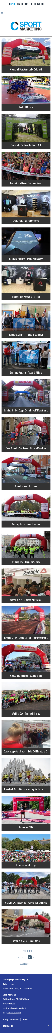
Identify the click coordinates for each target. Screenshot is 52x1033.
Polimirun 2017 (26, 827)
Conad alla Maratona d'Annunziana (26, 675)
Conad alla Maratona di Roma (26, 941)
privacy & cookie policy (11, 1019)
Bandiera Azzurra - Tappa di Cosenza (26, 259)
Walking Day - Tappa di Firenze (26, 713)
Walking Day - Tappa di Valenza (26, 562)
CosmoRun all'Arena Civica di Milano (26, 183)
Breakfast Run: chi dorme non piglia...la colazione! (27, 789)
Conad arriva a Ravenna (26, 486)
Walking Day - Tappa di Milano (26, 524)
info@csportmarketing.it (16, 1008)
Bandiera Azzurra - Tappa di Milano (26, 372)
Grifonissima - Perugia (26, 865)
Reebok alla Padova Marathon (26, 297)
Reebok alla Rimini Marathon (26, 221)
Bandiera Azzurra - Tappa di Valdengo (26, 334)
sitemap (25, 1019)
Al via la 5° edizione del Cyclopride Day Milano (26, 903)
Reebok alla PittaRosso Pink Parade (26, 600)
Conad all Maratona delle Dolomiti (26, 69)
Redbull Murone (26, 107)
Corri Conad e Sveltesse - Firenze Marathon (26, 448)
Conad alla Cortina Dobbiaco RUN (26, 145)
